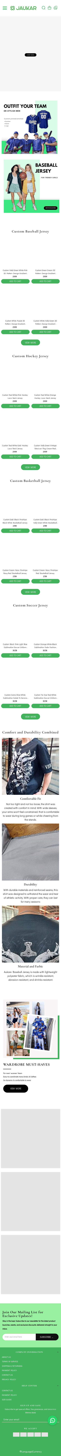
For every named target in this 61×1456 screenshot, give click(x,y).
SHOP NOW (30, 55)
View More (15, 1088)
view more (30, 342)
